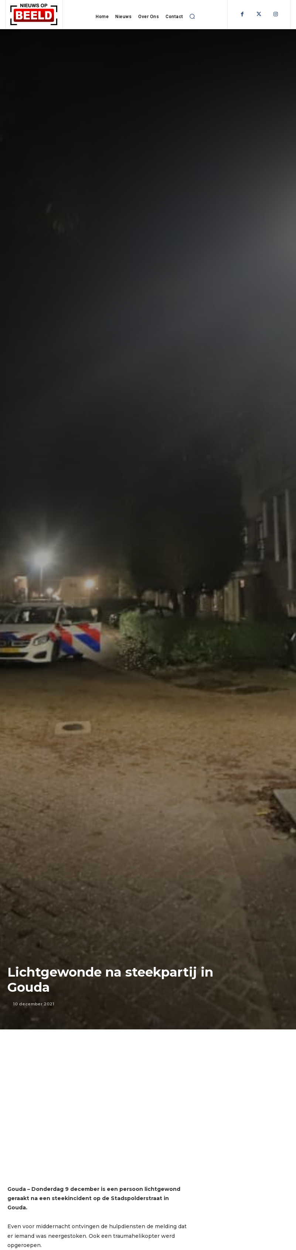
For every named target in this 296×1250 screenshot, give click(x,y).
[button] (192, 16)
